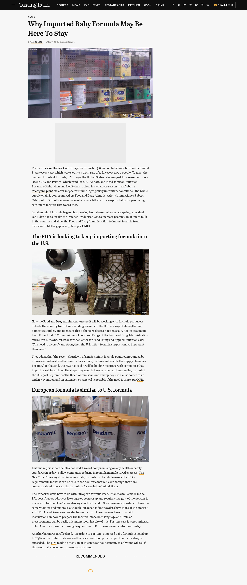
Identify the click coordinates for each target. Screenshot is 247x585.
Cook (148, 5)
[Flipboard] (184, 5)
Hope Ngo (37, 41)
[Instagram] (202, 5)
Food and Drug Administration (63, 321)
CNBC (71, 177)
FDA (53, 543)
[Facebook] (173, 5)
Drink (160, 5)
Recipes (62, 5)
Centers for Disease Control (55, 168)
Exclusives (92, 5)
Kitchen (134, 5)
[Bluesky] (196, 5)
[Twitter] (179, 5)
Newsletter (224, 4)
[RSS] (207, 5)
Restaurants (114, 5)
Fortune (37, 468)
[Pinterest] (190, 5)
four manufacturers (135, 177)
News (76, 5)
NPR (140, 379)
